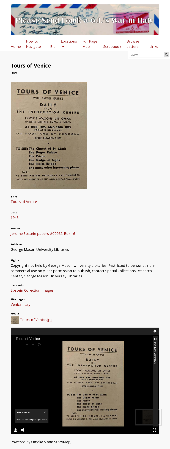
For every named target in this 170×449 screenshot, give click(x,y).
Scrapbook (112, 46)
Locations (69, 41)
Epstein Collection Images (32, 290)
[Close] (44, 412)
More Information (155, 343)
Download (15, 430)
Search (166, 54)
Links (153, 46)
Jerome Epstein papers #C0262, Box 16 (43, 233)
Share (22, 430)
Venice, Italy (20, 304)
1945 (14, 217)
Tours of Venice (24, 201)
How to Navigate (33, 44)
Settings (155, 331)
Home (16, 46)
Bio (53, 46)
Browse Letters (133, 44)
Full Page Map (89, 44)
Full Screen (154, 430)
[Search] (146, 54)
